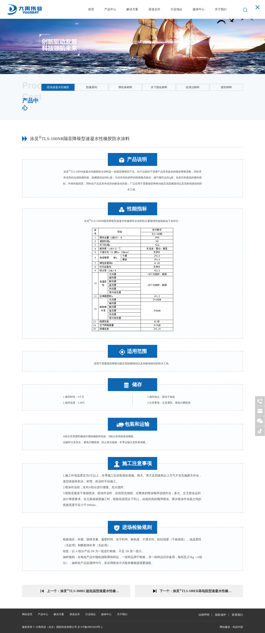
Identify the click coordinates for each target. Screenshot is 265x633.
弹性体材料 (126, 87)
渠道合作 (153, 9)
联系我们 (237, 614)
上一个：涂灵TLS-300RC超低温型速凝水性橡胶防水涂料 (84, 590)
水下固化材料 (159, 87)
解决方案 (131, 9)
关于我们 (219, 9)
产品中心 (109, 9)
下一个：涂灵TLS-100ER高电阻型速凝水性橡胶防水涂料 (197, 590)
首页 (90, 9)
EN (234, 9)
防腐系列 (92, 87)
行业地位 (175, 9)
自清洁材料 (193, 87)
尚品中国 (238, 627)
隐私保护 (219, 614)
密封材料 (226, 87)
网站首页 (27, 614)
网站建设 (225, 627)
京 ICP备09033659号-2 (89, 627)
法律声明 (202, 614)
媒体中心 (197, 9)
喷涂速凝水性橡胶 (59, 87)
